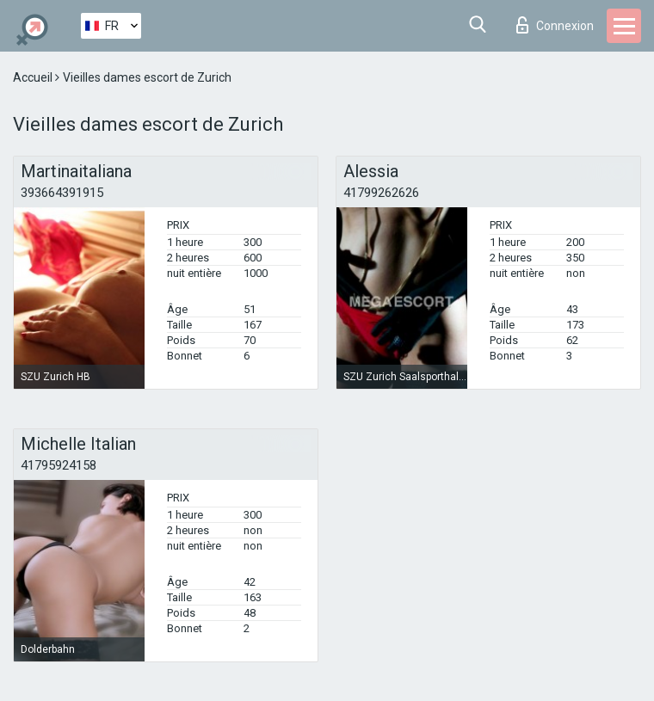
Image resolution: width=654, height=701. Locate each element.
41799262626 (381, 192)
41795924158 (58, 465)
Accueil (34, 77)
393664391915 (62, 192)
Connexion (555, 24)
